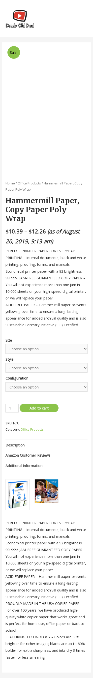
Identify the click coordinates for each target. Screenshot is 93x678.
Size (8, 340)
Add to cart (39, 408)
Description (15, 444)
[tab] (46, 445)
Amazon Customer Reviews (27, 455)
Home (10, 183)
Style (9, 359)
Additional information (23, 465)
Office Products (29, 183)
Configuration (16, 378)
